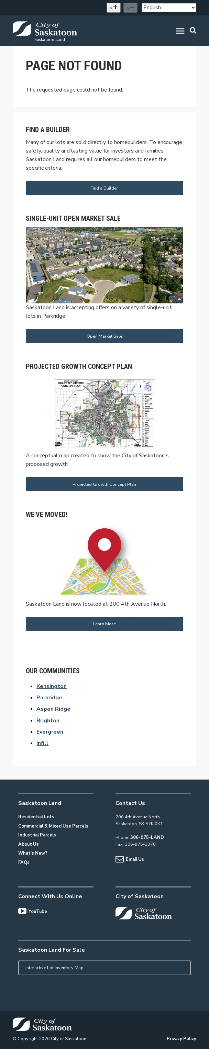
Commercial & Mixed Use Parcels (53, 826)
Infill (42, 743)
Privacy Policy (181, 1039)
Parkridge (49, 697)
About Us (28, 844)
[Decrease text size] (130, 8)
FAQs (24, 862)
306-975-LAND (147, 837)
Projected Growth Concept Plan (104, 484)
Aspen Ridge (53, 709)
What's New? (32, 853)
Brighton (47, 720)
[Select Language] (169, 7)
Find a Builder (104, 188)
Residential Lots (36, 817)
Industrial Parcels (37, 835)
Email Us (130, 859)
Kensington (51, 686)
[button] (180, 32)
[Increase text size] (114, 8)
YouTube (32, 911)
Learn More (104, 624)
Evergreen (49, 732)
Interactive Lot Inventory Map (54, 968)
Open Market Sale (104, 336)
